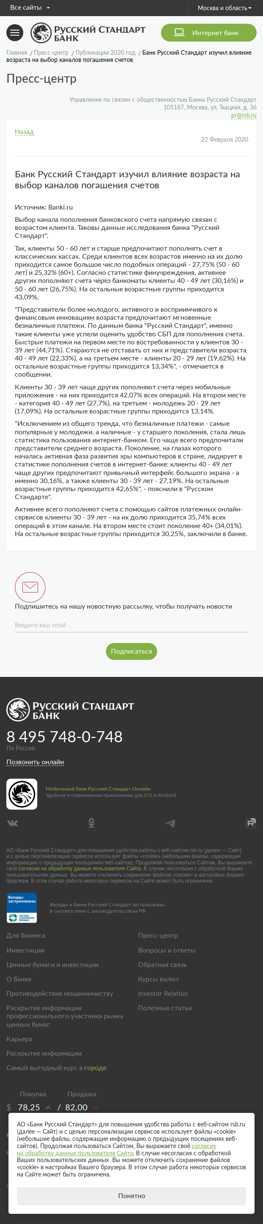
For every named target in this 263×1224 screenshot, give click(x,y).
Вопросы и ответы (167, 950)
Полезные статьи (165, 1008)
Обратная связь (162, 964)
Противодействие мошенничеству (59, 993)
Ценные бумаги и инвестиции (52, 964)
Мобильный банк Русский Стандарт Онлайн (98, 788)
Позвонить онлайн (35, 762)
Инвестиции (25, 950)
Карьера (19, 1039)
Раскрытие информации (44, 1053)
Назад (24, 132)
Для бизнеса (25, 935)
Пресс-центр (158, 935)
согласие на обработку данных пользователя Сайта (80, 869)
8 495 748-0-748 (64, 737)
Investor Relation (163, 993)
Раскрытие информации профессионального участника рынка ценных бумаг (64, 1016)
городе (95, 1068)
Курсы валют (158, 979)
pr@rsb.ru (244, 116)
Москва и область (225, 8)
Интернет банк (215, 33)
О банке (18, 979)
